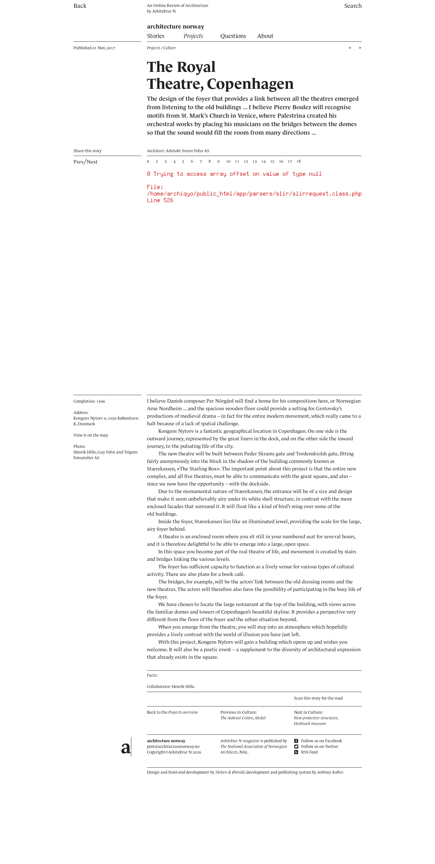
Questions (233, 36)
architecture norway (175, 26)
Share (87, 150)
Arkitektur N (164, 11)
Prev (78, 161)
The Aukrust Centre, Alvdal (242, 718)
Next (92, 161)
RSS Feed (306, 752)
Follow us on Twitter (316, 746)
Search (353, 6)
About (265, 36)
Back (79, 6)
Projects (193, 36)
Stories (155, 36)
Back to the (172, 712)
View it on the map (90, 435)
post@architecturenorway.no (173, 746)
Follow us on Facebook (318, 740)
